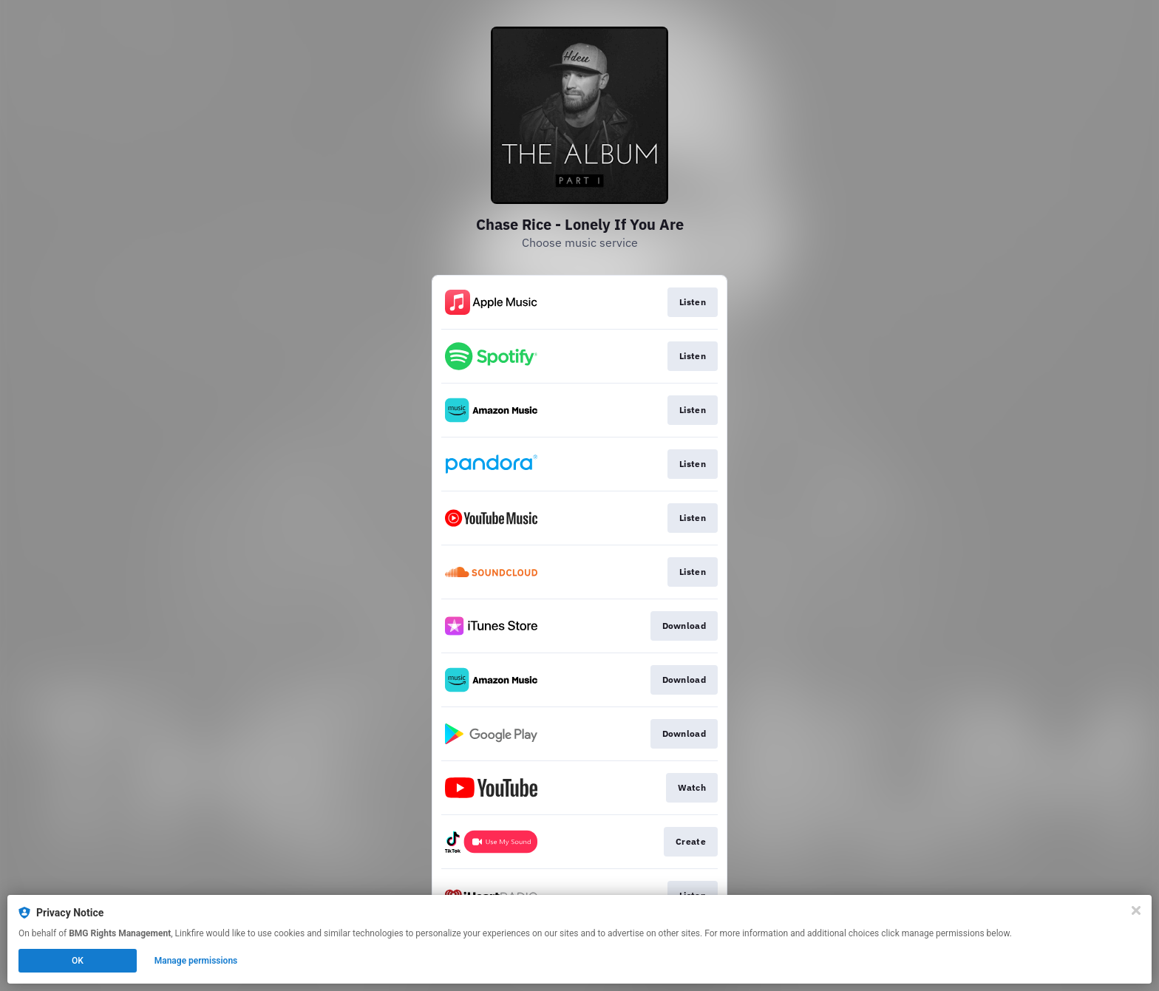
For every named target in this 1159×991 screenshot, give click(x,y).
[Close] (1136, 910)
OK (78, 961)
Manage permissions (196, 961)
